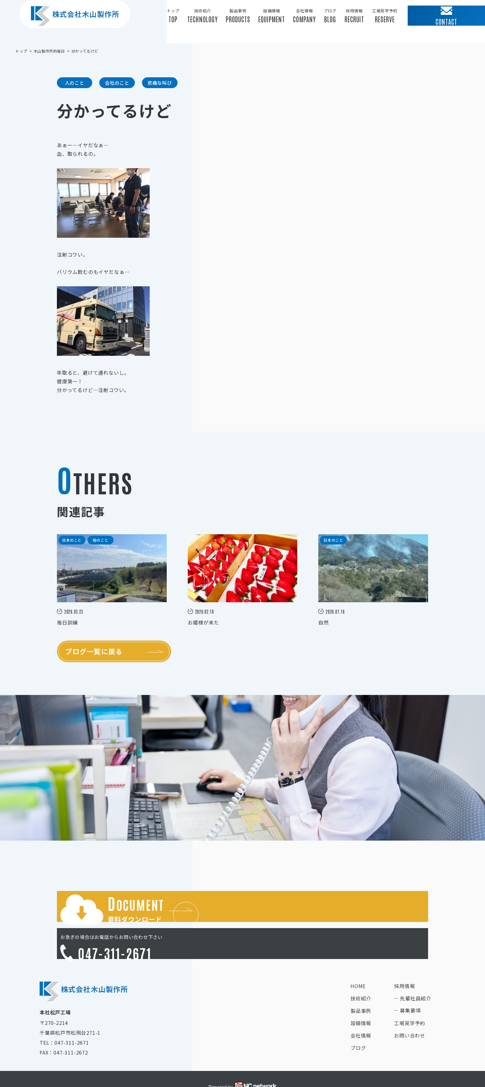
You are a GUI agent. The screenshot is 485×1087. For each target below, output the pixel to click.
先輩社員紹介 (415, 974)
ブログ (358, 1024)
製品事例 (360, 987)
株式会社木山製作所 (68, 27)
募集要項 (410, 986)
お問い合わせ (409, 1011)
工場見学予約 (409, 999)
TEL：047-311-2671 (64, 1018)
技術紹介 (360, 974)
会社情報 (360, 1011)
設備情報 (360, 999)
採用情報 (404, 962)
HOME (358, 962)
